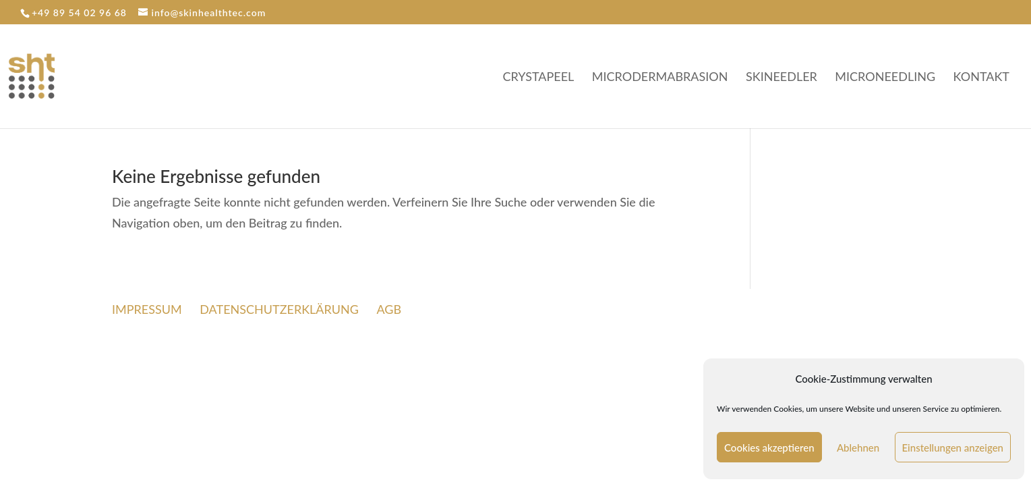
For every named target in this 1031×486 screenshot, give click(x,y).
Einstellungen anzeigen (953, 447)
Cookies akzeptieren (769, 447)
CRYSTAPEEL (539, 78)
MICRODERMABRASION (660, 78)
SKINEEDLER (781, 78)
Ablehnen (858, 447)
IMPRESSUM (147, 309)
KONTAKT (981, 78)
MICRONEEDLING (885, 78)
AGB (388, 309)
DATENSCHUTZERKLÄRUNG (279, 309)
